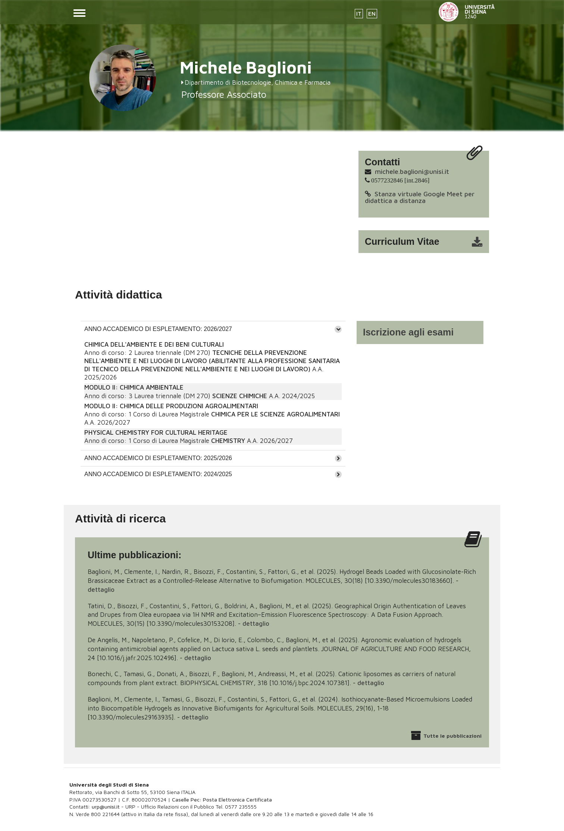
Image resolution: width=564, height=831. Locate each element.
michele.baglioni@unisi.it (412, 171)
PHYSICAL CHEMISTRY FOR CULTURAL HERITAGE (156, 432)
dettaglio (101, 589)
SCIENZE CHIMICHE (239, 396)
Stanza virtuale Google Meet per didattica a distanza (419, 197)
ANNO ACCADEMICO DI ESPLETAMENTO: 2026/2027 (158, 329)
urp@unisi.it (106, 806)
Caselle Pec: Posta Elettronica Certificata (222, 799)
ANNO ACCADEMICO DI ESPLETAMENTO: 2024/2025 (158, 474)
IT (358, 13)
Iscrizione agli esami (408, 332)
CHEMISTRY (228, 440)
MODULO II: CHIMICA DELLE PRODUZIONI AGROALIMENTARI (171, 406)
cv (428, 241)
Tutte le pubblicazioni (452, 735)
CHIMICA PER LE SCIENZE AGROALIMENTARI (275, 414)
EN (372, 13)
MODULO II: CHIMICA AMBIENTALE (134, 387)
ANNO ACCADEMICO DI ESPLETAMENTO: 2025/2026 (158, 458)
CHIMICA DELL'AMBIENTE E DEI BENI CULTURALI (154, 344)
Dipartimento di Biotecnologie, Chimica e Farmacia (257, 82)
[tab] (213, 329)
